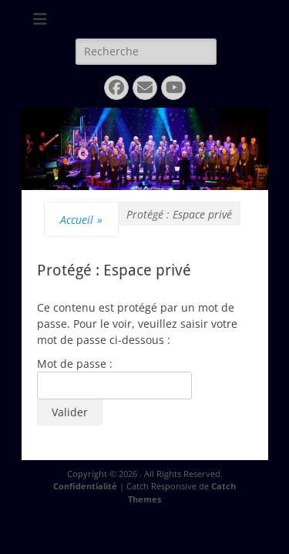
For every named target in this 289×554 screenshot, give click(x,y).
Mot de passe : (114, 377)
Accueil (81, 220)
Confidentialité (85, 486)
